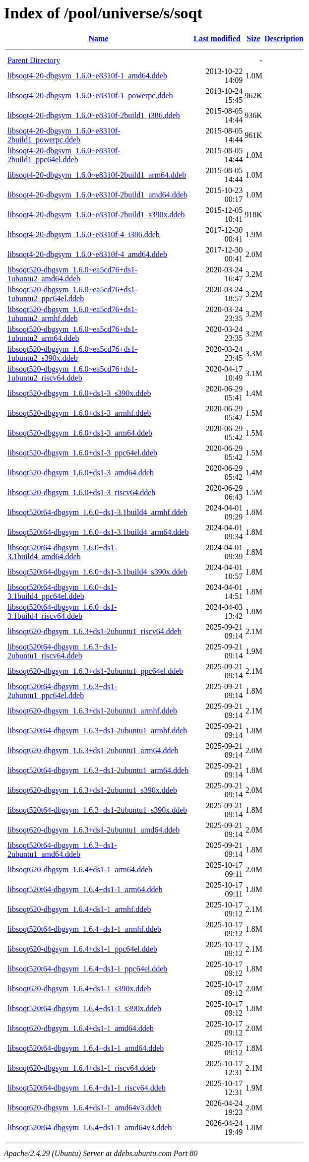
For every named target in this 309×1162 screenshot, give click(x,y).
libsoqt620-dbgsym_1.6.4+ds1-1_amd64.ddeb (80, 1028)
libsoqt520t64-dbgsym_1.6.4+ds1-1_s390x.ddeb (84, 1008)
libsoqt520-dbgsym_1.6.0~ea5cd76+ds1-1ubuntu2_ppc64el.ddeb (72, 294)
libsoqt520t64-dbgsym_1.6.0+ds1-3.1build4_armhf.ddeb (97, 512)
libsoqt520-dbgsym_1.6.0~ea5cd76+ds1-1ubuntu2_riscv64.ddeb (72, 373)
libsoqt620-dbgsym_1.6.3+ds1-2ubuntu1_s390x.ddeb (92, 790)
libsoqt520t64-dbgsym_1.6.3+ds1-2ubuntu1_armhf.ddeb (97, 730)
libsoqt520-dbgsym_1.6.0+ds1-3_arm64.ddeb (79, 433)
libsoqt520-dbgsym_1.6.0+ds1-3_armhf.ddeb (79, 413)
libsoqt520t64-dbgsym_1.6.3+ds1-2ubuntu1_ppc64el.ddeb (62, 691)
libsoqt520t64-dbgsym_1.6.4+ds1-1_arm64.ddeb (85, 889)
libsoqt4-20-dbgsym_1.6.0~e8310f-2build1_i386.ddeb (93, 115)
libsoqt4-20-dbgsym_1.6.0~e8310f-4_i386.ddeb (83, 234)
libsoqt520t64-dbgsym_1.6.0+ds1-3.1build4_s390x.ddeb (97, 572)
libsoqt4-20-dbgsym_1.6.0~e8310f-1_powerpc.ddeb (90, 95)
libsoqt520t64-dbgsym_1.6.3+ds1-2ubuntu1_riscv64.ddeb (62, 651)
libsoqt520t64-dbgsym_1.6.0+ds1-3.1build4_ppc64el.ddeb (62, 591)
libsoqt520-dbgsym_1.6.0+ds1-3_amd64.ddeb (80, 472)
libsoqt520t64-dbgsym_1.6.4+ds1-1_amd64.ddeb (85, 1048)
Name (99, 38)
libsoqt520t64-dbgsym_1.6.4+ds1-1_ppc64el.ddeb (87, 969)
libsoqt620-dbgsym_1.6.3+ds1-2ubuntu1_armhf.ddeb (92, 711)
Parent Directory (33, 60)
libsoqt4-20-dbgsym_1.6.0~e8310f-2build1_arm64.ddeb (96, 175)
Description (284, 38)
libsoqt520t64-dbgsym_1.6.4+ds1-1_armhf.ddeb (84, 929)
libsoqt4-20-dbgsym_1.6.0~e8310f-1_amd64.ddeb (87, 75)
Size (253, 38)
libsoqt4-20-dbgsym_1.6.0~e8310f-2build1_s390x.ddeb (96, 214)
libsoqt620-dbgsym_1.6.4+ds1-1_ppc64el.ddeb (82, 949)
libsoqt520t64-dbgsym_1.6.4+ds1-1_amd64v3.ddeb (89, 1127)
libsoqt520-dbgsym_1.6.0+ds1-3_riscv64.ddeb (81, 492)
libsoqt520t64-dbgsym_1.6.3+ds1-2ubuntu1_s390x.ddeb (97, 810)
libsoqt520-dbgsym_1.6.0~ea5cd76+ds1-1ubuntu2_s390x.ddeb (72, 353)
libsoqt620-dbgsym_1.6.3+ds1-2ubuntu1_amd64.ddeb (93, 830)
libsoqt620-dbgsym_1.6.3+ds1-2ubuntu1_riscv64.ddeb (94, 631)
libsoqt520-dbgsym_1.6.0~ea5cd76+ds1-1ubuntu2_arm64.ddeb (72, 333)
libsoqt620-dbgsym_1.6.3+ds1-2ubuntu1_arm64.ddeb (93, 750)
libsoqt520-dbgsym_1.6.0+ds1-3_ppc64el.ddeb (82, 453)
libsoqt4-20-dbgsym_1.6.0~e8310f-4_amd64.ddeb (87, 254)
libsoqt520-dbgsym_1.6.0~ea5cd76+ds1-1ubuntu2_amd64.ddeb (72, 274)
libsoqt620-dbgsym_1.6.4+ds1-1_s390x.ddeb (79, 988)
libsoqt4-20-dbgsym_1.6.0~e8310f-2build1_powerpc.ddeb (63, 135)
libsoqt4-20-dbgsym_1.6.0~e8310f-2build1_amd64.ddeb (97, 195)
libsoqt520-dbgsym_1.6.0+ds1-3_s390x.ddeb (79, 393)
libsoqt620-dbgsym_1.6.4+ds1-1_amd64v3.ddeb (84, 1107)
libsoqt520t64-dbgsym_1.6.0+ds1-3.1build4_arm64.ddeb (97, 532)
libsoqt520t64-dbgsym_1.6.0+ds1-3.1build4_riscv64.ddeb (62, 611)
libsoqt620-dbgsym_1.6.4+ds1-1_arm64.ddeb (79, 869)
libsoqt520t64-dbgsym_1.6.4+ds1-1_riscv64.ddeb (86, 1088)
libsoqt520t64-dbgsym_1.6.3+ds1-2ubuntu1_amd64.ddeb (62, 849)
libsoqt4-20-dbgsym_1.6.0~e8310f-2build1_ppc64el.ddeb (63, 155)
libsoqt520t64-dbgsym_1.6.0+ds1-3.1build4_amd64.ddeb (62, 552)
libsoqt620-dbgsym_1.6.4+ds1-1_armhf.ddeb (79, 909)
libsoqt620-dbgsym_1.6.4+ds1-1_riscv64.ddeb (81, 1068)
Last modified (217, 38)
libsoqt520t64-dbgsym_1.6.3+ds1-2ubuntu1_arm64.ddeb (97, 770)
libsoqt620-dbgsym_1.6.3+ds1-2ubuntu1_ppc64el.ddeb (95, 671)
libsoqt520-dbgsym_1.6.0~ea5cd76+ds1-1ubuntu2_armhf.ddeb (72, 314)
